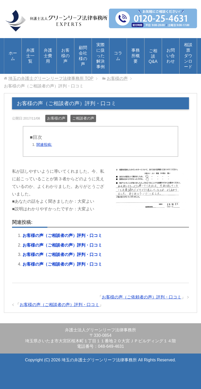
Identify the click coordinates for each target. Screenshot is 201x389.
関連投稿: (44, 144)
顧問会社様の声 (83, 55)
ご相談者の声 (83, 118)
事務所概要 (135, 55)
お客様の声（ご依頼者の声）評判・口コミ (141, 297)
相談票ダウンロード (188, 56)
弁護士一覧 (30, 55)
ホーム (13, 56)
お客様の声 (65, 55)
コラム (118, 56)
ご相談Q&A (153, 56)
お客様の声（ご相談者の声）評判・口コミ (62, 235)
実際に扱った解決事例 (100, 56)
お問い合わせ (170, 55)
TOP (50, 78)
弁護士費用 (48, 55)
